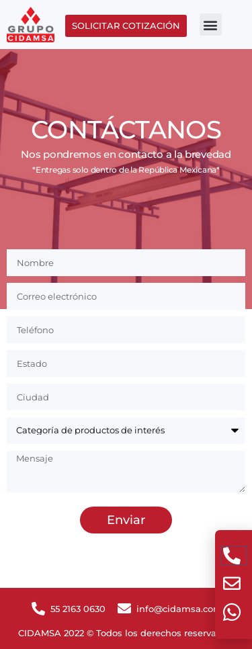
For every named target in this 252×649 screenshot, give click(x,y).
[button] (211, 24)
